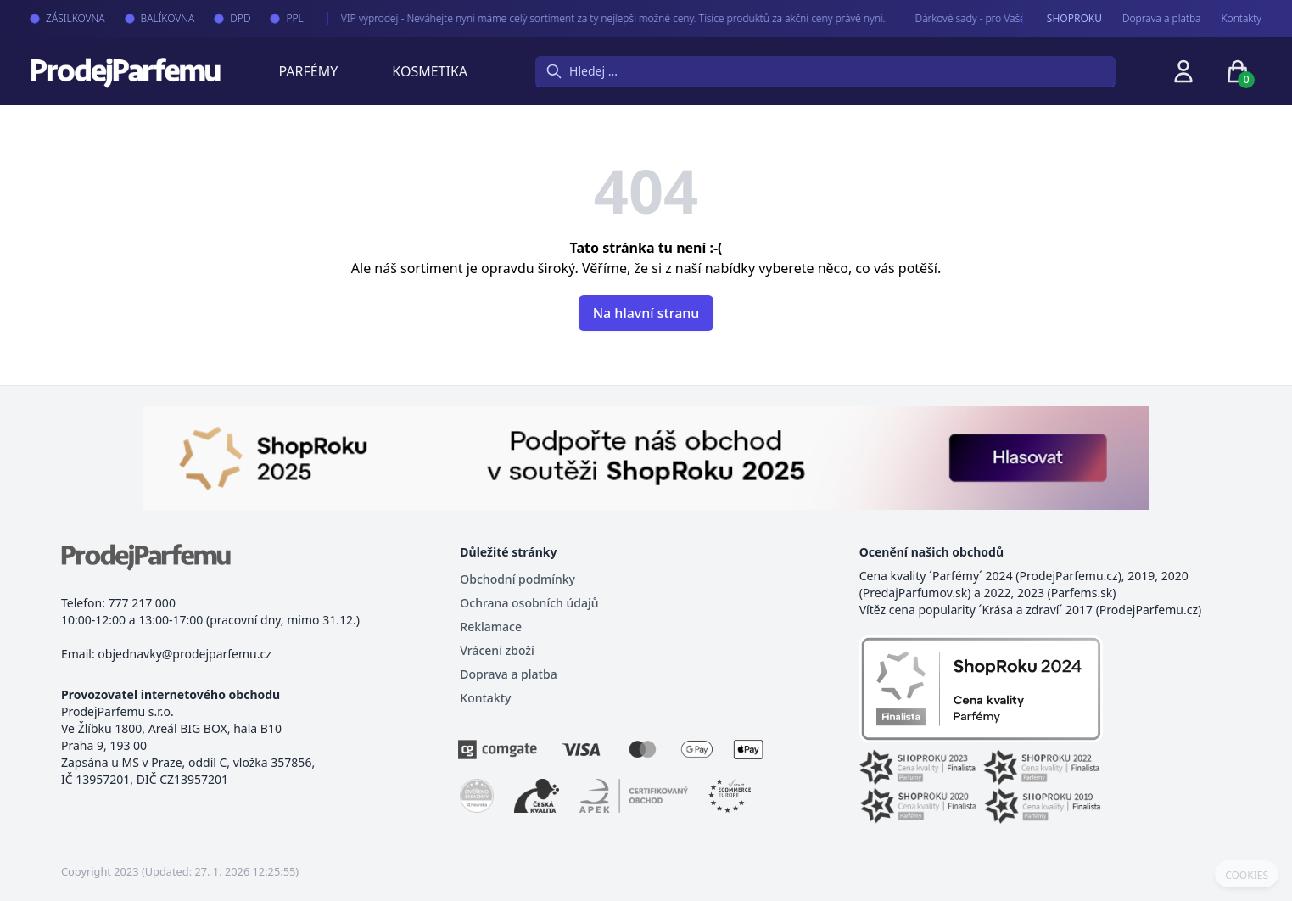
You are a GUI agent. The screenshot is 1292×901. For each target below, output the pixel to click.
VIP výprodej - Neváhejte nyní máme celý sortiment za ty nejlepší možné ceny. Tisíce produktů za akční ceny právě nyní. (598, 18)
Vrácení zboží (497, 650)
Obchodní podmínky (517, 579)
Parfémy (308, 71)
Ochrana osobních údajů (529, 603)
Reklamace (491, 626)
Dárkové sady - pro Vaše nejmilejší (977, 18)
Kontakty (1241, 18)
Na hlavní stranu (646, 313)
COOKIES (1246, 875)
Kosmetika (429, 71)
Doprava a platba (1161, 18)
